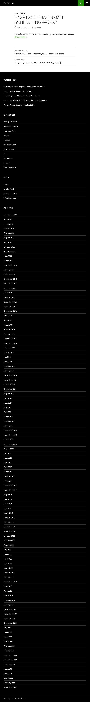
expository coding (11, 126)
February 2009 (9, 646)
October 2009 (9, 618)
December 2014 (10, 375)
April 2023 (8, 242)
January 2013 (9, 481)
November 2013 (10, 435)
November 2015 (10, 343)
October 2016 (9, 306)
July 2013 (7, 453)
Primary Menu (87, 3)
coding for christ (10, 122)
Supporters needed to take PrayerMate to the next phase (45, 52)
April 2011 (8, 563)
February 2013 (9, 476)
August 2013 (9, 449)
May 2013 (8, 462)
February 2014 (9, 421)
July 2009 (7, 628)
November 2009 (10, 614)
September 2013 (10, 444)
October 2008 (9, 664)
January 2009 (9, 650)
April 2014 (8, 412)
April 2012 (8, 508)
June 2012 (8, 499)
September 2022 (10, 251)
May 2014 (8, 407)
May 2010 (8, 586)
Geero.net (9, 3)
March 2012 (8, 513)
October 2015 (9, 348)
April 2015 (8, 361)
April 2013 (8, 467)
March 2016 (8, 325)
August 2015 (9, 352)
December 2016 (10, 302)
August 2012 (9, 494)
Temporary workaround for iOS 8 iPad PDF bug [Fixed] (45, 61)
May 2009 (8, 637)
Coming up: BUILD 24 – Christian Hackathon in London (25, 100)
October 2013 (9, 439)
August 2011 (9, 545)
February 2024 (9, 233)
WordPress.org (10, 198)
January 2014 (9, 426)
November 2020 (10, 265)
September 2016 (10, 311)
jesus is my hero (10, 145)
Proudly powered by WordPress (15, 699)
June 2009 (8, 632)
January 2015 (9, 371)
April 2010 (8, 591)
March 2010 (8, 595)
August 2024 (9, 228)
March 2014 (8, 416)
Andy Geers (38, 27)
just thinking (9, 149)
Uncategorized (10, 167)
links (5, 154)
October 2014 (9, 384)
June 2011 (8, 554)
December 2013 (10, 430)
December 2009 (10, 609)
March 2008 (8, 678)
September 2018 (10, 279)
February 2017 (9, 297)
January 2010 (9, 605)
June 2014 (8, 403)
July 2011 (7, 550)
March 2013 (8, 472)
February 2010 (9, 600)
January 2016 (9, 334)
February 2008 (9, 683)
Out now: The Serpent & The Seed (18, 91)
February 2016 (9, 329)
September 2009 (10, 623)
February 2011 (9, 572)
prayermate (20, 13)
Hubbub (7, 140)
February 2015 (9, 366)
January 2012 (9, 522)
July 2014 (7, 398)
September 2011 (10, 540)
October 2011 (9, 536)
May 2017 (8, 293)
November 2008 (10, 660)
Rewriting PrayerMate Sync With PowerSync (22, 96)
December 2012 (10, 485)
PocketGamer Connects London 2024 (19, 105)
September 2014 (10, 389)
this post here (20, 37)
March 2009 (8, 641)
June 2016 (8, 316)
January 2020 (9, 270)
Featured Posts (10, 131)
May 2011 (8, 559)
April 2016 (8, 320)
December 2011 (10, 527)
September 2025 (10, 215)
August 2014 (9, 394)
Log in (6, 184)
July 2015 (7, 357)
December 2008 (10, 655)
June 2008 (8, 669)
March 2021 (8, 260)
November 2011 (10, 531)
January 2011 (9, 577)
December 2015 (10, 338)
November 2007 (10, 687)
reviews (7, 163)
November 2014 (10, 380)
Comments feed (10, 193)
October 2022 (9, 247)
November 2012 (10, 490)
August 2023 (9, 238)
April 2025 (8, 219)
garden (6, 135)
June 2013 (8, 458)
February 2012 (9, 517)
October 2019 (9, 274)
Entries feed (9, 189)
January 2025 (9, 224)
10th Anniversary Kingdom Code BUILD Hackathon (24, 87)
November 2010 (10, 582)
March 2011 (8, 568)
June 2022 (8, 256)
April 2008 (8, 673)
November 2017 (10, 283)
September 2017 (10, 288)
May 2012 (8, 504)
